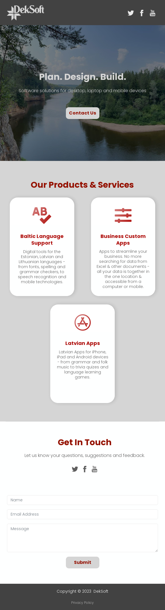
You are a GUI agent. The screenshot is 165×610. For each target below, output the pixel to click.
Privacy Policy (82, 602)
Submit (82, 562)
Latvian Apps (82, 343)
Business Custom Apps (123, 239)
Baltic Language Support (42, 239)
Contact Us (82, 113)
